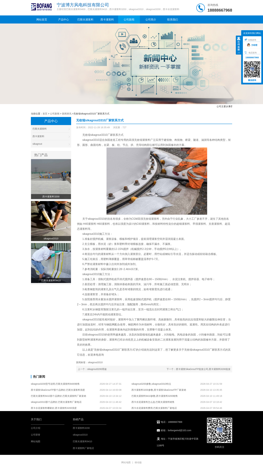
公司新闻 (129, 19)
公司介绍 (35, 428)
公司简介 (150, 19)
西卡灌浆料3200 (81, 428)
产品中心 (63, 19)
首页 (45, 113)
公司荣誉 (35, 434)
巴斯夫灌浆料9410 (82, 441)
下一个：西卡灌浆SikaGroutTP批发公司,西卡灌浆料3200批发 (198, 369)
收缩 (239, 45)
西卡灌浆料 (107, 19)
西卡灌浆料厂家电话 (83, 448)
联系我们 (172, 19)
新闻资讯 (66, 113)
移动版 (138, 462)
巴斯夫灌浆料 (85, 19)
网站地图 (35, 441)
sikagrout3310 (80, 434)
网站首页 (41, 19)
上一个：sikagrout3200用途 (92, 369)
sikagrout (51, 143)
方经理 (252, 45)
